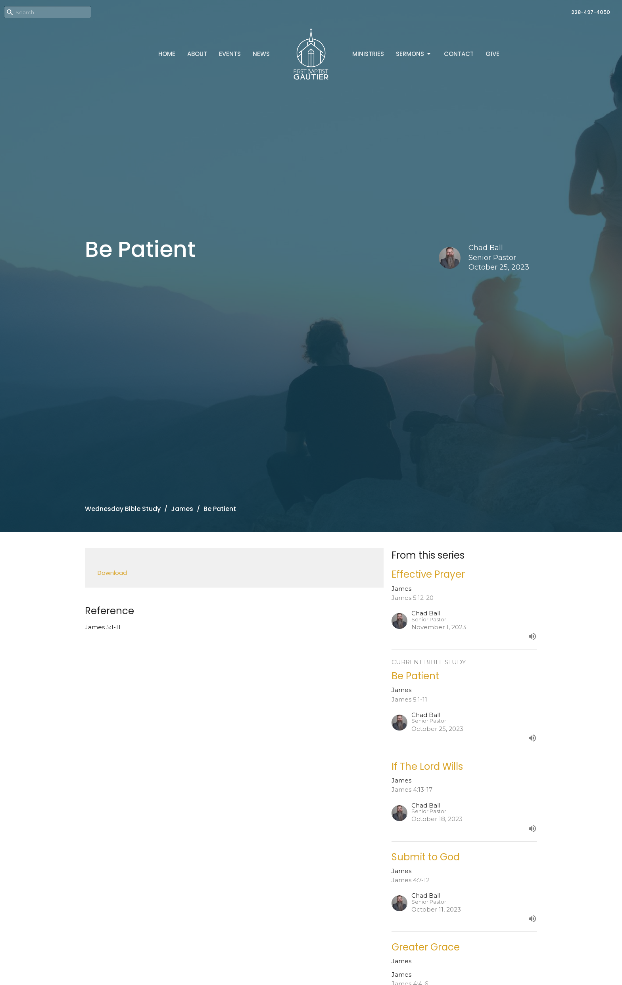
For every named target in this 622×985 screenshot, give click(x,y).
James (182, 508)
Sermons (414, 54)
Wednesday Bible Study (123, 508)
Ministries (368, 54)
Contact (459, 54)
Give (492, 54)
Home (166, 54)
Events (230, 54)
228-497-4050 (590, 12)
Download (112, 573)
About (197, 54)
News (261, 54)
